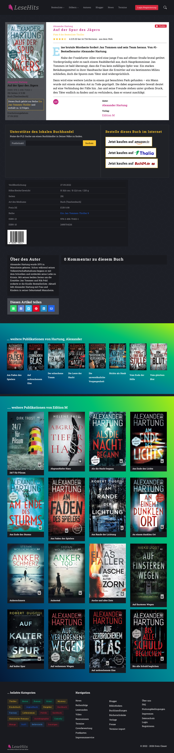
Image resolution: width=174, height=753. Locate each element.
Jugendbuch (32, 707)
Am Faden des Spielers (14, 377)
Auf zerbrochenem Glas (34, 379)
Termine (122, 7)
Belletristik (37, 725)
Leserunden (82, 710)
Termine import (117, 729)
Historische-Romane (19, 719)
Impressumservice (85, 737)
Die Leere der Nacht (75, 375)
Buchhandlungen (118, 710)
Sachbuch (57, 713)
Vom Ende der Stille (137, 377)
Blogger (99, 7)
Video (78, 714)
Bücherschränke (117, 715)
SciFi (23, 725)
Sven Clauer (161, 746)
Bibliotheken (115, 706)
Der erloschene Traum (55, 375)
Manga (12, 725)
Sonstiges (52, 725)
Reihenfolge (82, 705)
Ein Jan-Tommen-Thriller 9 (74, 213)
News (111, 7)
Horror (25, 701)
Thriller (160, 26)
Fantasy (13, 713)
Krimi (49, 701)
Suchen (89, 143)
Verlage (113, 720)
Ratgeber (47, 707)
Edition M (108, 115)
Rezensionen (82, 719)
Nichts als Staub (117, 373)
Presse (112, 724)
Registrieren (148, 726)
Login (145, 722)
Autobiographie (41, 719)
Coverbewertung (84, 728)
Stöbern (73, 7)
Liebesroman (29, 713)
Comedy (58, 719)
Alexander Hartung (114, 105)
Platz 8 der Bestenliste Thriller (68, 35)
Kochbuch (62, 707)
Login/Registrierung (146, 7)
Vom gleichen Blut (157, 377)
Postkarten (81, 733)
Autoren (87, 7)
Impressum (147, 714)
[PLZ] (54, 144)
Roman (37, 701)
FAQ (144, 704)
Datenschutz (148, 718)
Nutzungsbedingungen (153, 709)
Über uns (146, 701)
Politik (44, 713)
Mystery (62, 701)
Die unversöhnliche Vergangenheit (97, 377)
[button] (164, 8)
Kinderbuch (14, 707)
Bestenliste (57, 7)
